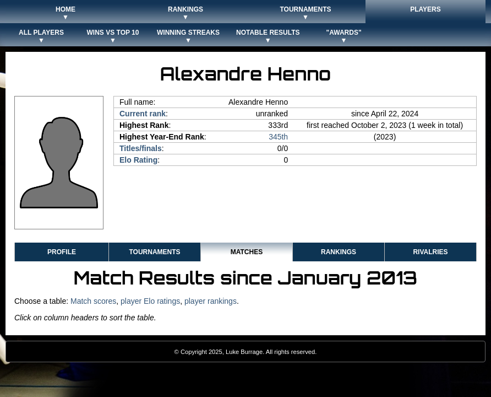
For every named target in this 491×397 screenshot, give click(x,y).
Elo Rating (138, 159)
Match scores (93, 301)
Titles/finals (140, 148)
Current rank (142, 113)
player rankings (210, 301)
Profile (61, 252)
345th (278, 136)
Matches (247, 252)
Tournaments (154, 252)
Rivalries (430, 252)
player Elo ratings (150, 301)
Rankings (338, 252)
